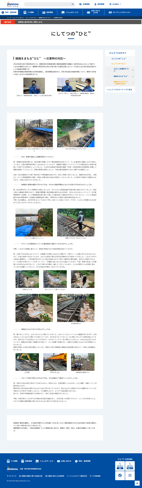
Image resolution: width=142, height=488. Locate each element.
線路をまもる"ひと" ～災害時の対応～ (51, 17)
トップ (9, 17)
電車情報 (47, 12)
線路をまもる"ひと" (121, 76)
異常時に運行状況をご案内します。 (31, 22)
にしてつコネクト (18, 17)
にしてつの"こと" (119, 58)
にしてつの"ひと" (31, 17)
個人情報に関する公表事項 (54, 476)
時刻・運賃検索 (9, 12)
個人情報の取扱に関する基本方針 (31, 476)
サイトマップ (11, 476)
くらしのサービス (69, 12)
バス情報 (29, 12)
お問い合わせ (64, 461)
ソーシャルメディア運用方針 (77, 476)
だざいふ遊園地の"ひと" (121, 70)
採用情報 (99, 4)
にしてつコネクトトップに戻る (120, 89)
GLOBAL (114, 4)
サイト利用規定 (95, 476)
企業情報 (85, 4)
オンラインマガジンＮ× (120, 12)
